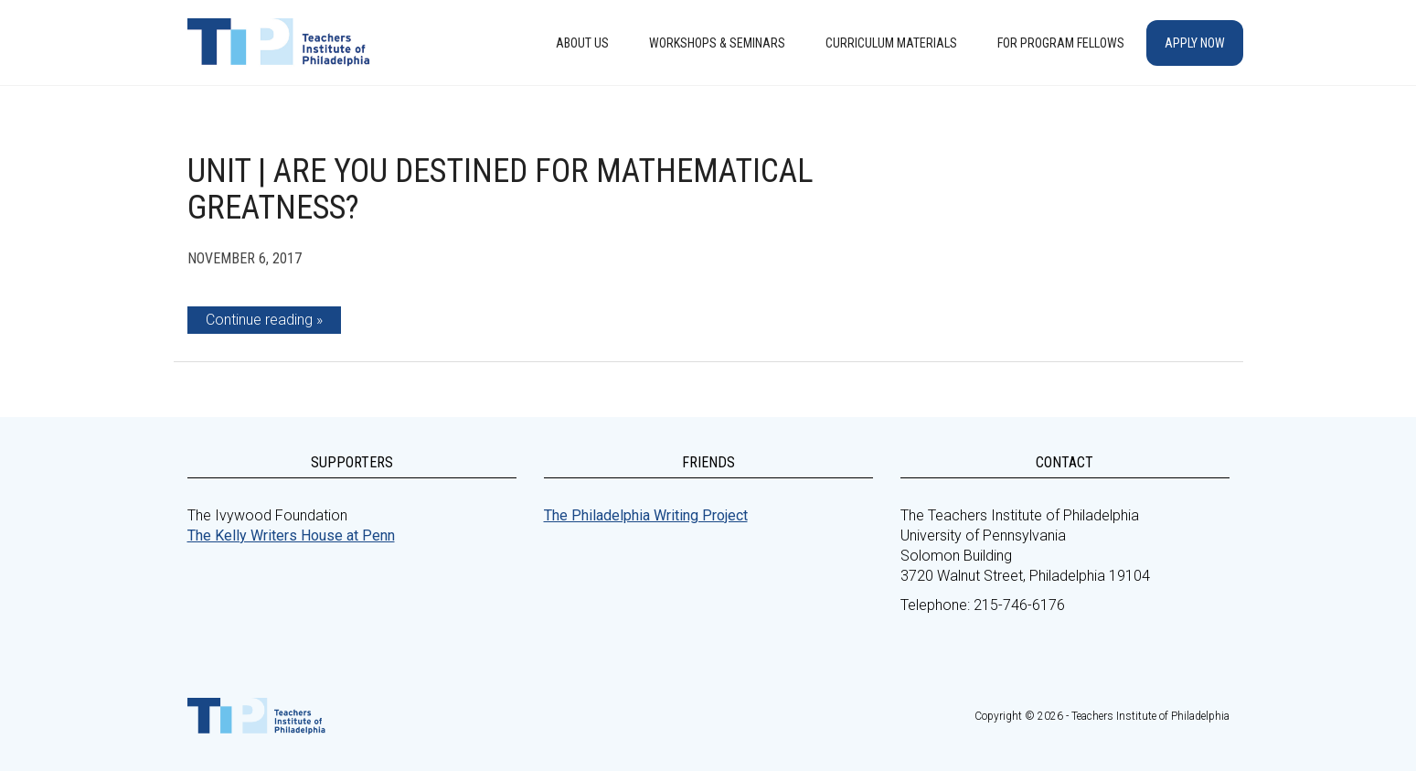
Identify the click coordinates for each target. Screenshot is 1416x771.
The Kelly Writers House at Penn (291, 535)
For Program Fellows (1060, 43)
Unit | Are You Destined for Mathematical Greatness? (500, 189)
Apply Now (1195, 43)
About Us (582, 43)
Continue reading (259, 319)
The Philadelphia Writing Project (646, 515)
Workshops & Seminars (717, 43)
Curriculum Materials (891, 43)
